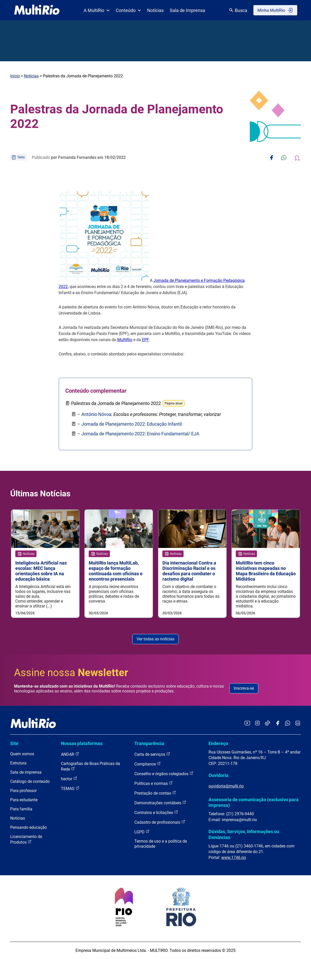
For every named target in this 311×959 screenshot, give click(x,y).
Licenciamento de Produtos (26, 839)
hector (69, 778)
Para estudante (23, 799)
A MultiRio (97, 10)
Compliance (147, 763)
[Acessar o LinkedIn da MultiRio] (298, 723)
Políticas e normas (153, 783)
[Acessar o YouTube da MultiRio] (247, 723)
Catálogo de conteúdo (30, 781)
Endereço (218, 743)
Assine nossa (71, 673)
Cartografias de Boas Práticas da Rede (90, 766)
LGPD (142, 831)
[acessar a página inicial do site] (37, 10)
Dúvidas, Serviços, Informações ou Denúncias (244, 834)
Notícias (155, 10)
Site (14, 743)
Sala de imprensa (26, 772)
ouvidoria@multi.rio (226, 786)
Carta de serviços (152, 754)
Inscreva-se (244, 688)
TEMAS (70, 788)
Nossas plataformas (81, 743)
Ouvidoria (218, 775)
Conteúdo (128, 10)
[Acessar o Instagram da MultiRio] (257, 723)
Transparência (149, 743)
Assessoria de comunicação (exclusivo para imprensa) (254, 802)
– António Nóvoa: (149, 414)
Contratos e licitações (156, 812)
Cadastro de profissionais (159, 822)
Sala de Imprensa (187, 10)
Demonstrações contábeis (160, 802)
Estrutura (18, 763)
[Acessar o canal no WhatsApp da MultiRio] (287, 723)
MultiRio (124, 339)
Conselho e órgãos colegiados (163, 773)
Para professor (23, 790)
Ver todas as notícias (155, 639)
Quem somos (22, 753)
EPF (145, 339)
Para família (21, 809)
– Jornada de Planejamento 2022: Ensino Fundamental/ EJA (138, 433)
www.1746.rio (233, 857)
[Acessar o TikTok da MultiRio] (267, 723)
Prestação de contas (155, 793)
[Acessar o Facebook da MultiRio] (278, 723)
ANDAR (70, 754)
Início (15, 76)
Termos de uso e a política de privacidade (160, 844)
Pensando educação (28, 827)
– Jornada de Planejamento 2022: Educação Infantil (129, 424)
